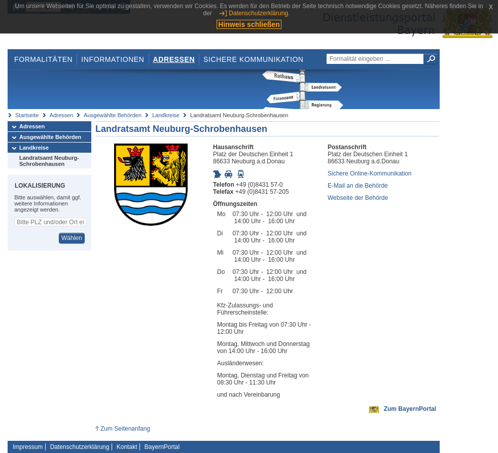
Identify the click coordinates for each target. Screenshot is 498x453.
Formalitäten (43, 59)
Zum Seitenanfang (125, 428)
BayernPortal (162, 446)
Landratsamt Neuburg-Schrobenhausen (49, 161)
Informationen (112, 59)
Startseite (27, 115)
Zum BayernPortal (410, 408)
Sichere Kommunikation (253, 59)
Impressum (28, 446)
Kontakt (127, 446)
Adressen (174, 59)
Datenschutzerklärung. (259, 13)
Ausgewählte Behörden (112, 115)
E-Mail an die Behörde (358, 185)
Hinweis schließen (248, 24)
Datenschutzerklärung (80, 446)
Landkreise (166, 115)
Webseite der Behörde (358, 197)
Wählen (71, 237)
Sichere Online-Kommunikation (369, 173)
